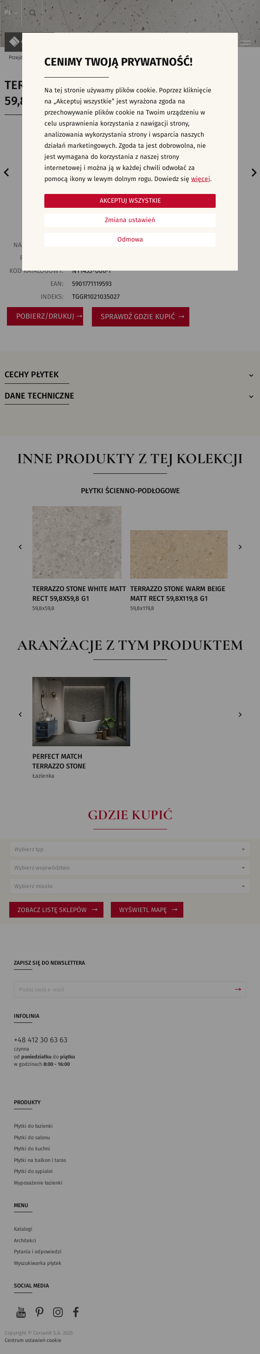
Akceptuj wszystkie (130, 201)
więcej (200, 179)
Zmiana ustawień (130, 220)
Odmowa (130, 239)
